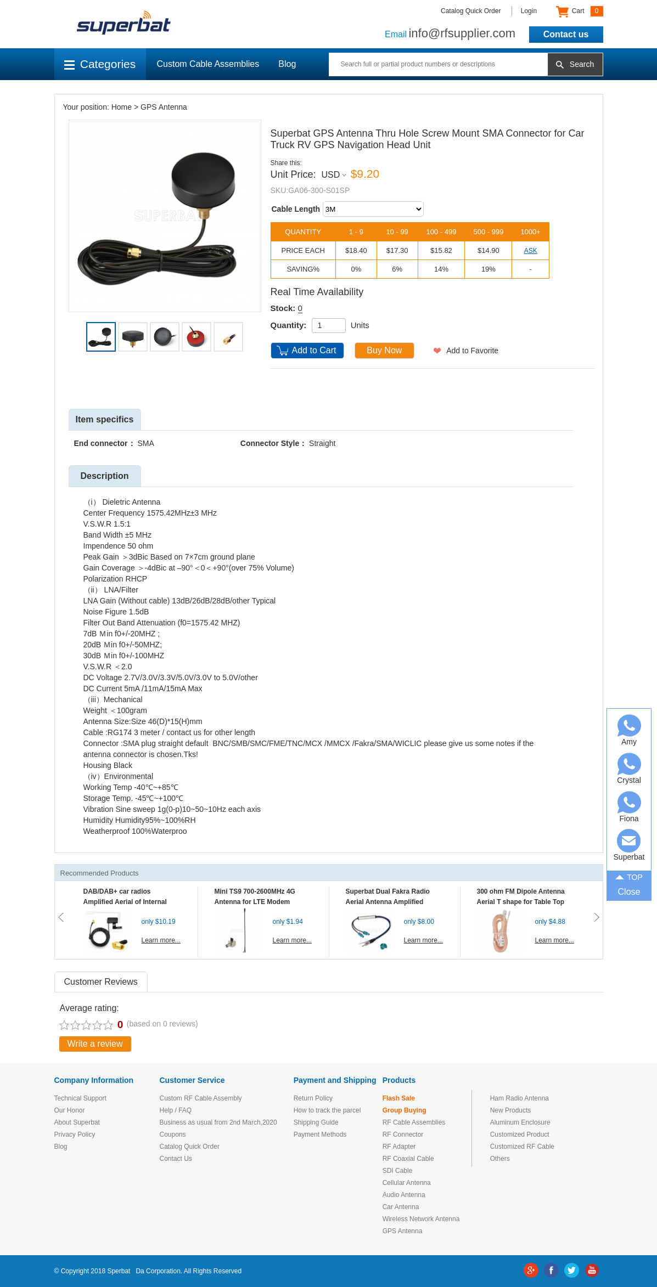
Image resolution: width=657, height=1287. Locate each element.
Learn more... (161, 940)
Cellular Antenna (407, 1183)
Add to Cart (314, 350)
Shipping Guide (316, 1122)
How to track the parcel (327, 1110)
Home (121, 107)
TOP (629, 876)
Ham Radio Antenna (519, 1098)
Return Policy (313, 1098)
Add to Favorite (472, 350)
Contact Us (176, 1158)
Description (104, 476)
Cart (579, 11)
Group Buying (404, 1110)
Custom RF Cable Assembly (201, 1098)
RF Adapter (399, 1146)
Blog (287, 64)
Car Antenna (401, 1207)
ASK (530, 251)
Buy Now (384, 350)
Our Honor (69, 1110)
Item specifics (105, 419)
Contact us (566, 34)
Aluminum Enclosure (520, 1122)
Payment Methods (320, 1134)
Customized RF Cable (522, 1146)
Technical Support (80, 1098)
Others (500, 1158)
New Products (510, 1110)
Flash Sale (399, 1098)
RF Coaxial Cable (408, 1158)
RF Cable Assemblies (414, 1122)
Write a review (95, 1043)
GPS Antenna (164, 107)
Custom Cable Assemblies (208, 64)
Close (629, 891)
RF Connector (403, 1134)
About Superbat (77, 1122)
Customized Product (519, 1134)
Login (529, 11)
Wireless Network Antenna (421, 1219)
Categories (100, 64)
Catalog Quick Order (471, 11)
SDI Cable (398, 1171)
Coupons (173, 1134)
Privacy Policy (75, 1134)
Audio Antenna (404, 1195)
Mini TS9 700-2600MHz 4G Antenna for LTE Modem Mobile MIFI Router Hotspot (257, 902)
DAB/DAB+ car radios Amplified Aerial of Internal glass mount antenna (125, 902)
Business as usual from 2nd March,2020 (218, 1122)
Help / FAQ (176, 1110)
